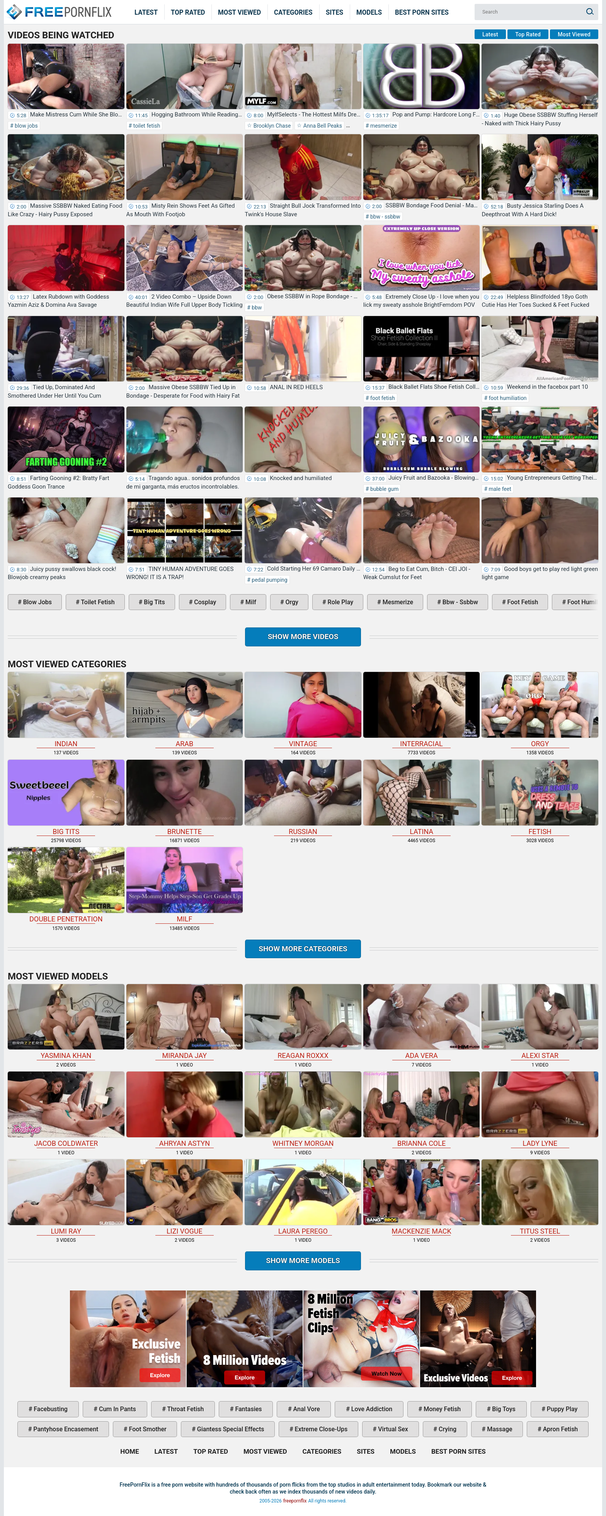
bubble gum (383, 489)
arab (184, 710)
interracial (421, 710)
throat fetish (185, 1409)
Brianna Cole (421, 1109)
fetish (540, 798)
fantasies (247, 1409)
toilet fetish (146, 126)
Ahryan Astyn (184, 1109)
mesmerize (383, 126)
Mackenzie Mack (421, 1197)
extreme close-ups (320, 1429)
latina (421, 798)
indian (66, 710)
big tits (153, 602)
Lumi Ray (66, 1197)
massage (498, 1429)
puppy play (561, 1409)
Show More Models (303, 1260)
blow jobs (26, 126)
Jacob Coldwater (66, 1109)
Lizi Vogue (184, 1197)
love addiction (371, 1409)
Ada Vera (421, 1022)
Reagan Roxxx (303, 1022)
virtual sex (392, 1429)
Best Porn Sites (422, 12)
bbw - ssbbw (384, 217)
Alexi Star (540, 1022)
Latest (146, 12)
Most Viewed (239, 12)
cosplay (204, 602)
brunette (184, 798)
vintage (303, 710)
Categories (293, 12)
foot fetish (382, 398)
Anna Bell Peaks (322, 126)
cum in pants (116, 1409)
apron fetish (559, 1429)
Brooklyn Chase (271, 126)
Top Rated (188, 12)
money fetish (441, 1409)
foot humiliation (507, 398)
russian (303, 798)
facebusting (50, 1409)
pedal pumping (269, 580)
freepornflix (295, 1501)
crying (446, 1429)
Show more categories (303, 948)
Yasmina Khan (66, 1022)
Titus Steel (540, 1197)
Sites (334, 12)
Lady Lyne (540, 1109)
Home (58, 7)
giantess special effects (230, 1429)
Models (369, 12)
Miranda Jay (184, 1022)
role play (339, 602)
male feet (499, 489)
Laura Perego (303, 1197)
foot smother (147, 1429)
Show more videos (303, 636)
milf (250, 602)
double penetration (66, 885)
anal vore (306, 1409)
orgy (291, 602)
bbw (256, 307)
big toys (503, 1409)
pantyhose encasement (65, 1429)
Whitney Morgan (303, 1109)
